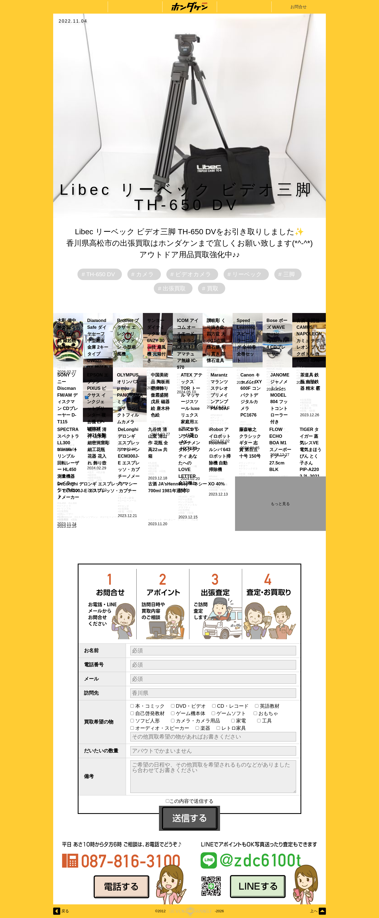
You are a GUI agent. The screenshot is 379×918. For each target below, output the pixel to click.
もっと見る (280, 503)
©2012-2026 (189, 911)
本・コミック (150, 706)
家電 (243, 721)
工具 (269, 721)
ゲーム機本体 (190, 713)
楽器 (205, 728)
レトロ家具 (233, 728)
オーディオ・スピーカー (162, 728)
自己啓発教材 (150, 713)
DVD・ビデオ (191, 706)
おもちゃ (271, 713)
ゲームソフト (232, 713)
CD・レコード (233, 706)
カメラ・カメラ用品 (200, 721)
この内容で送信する (189, 801)
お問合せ (298, 6)
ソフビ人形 (150, 721)
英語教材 (272, 706)
